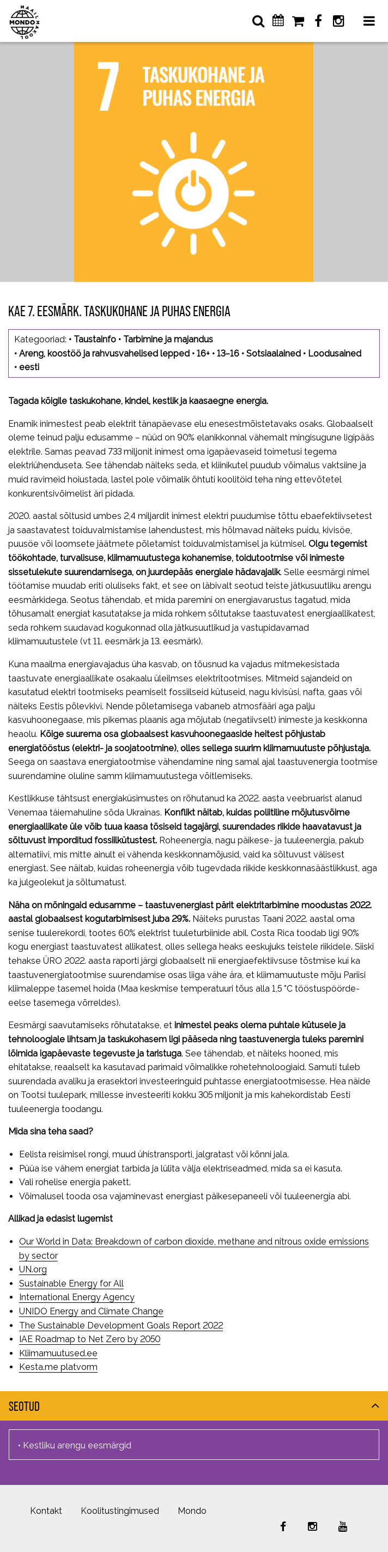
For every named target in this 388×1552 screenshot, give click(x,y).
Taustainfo (95, 339)
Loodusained (334, 353)
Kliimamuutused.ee (58, 1353)
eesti (29, 367)
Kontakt (46, 1511)
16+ (203, 353)
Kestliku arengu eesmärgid (77, 1445)
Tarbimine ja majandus (168, 339)
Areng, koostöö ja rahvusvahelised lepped (104, 353)
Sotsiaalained (273, 353)
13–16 (228, 353)
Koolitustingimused (120, 1511)
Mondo (192, 1511)
